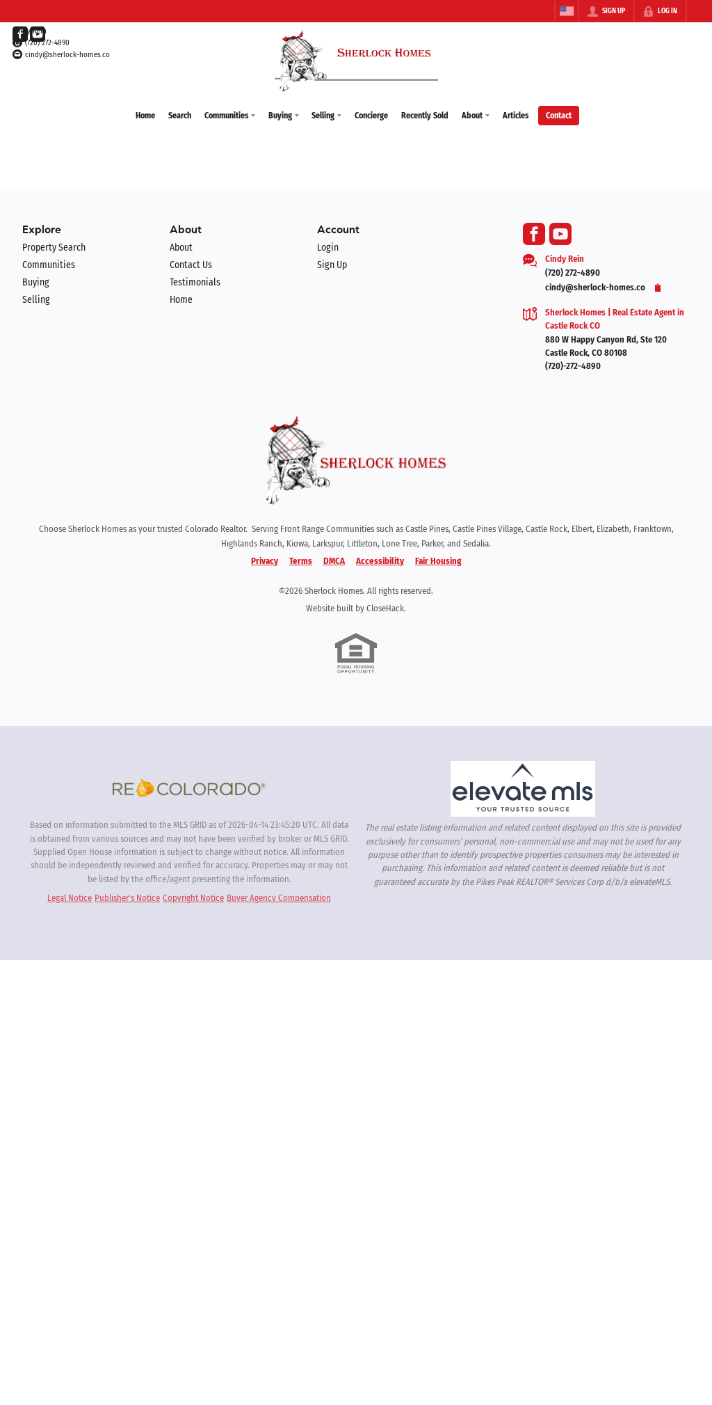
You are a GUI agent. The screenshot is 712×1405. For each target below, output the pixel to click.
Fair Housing (438, 559)
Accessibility (380, 559)
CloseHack (385, 607)
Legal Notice (69, 896)
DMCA (334, 559)
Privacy (264, 559)
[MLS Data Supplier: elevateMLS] (522, 788)
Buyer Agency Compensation (279, 896)
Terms (300, 559)
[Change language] (566, 11)
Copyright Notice (193, 896)
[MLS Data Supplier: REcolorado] (189, 787)
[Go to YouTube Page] (37, 34)
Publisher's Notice (127, 896)
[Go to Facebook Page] (20, 34)
